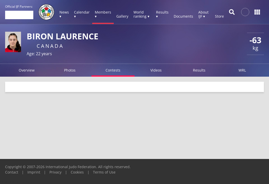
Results (199, 70)
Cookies (77, 172)
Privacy (55, 172)
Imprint (33, 172)
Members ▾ (103, 14)
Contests (113, 70)
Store (219, 16)
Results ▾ (162, 14)
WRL (242, 70)
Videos (156, 70)
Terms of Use (104, 172)
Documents (183, 16)
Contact (11, 172)
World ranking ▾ (141, 14)
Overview (27, 70)
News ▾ (64, 14)
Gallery (122, 16)
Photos (70, 70)
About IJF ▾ (203, 14)
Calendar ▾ (82, 14)
